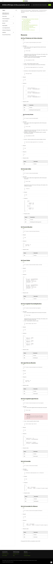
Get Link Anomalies (25, 28)
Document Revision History (6, 34)
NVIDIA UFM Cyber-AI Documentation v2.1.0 (37, 11)
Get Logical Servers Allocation (27, 26)
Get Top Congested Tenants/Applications (30, 25)
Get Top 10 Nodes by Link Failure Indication (30, 19)
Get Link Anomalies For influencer (28, 29)
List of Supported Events (6, 27)
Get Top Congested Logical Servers (28, 27)
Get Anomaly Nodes (27, 20)
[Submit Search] (49, 5)
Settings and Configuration (6, 30)
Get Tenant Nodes (25, 23)
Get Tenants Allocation (26, 22)
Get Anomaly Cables (26, 21)
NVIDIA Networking (35, 10)
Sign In (50, 0)
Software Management (5, 18)
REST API (3, 23)
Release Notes (4, 16)
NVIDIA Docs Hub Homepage (26, 10)
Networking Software (43, 10)
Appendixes (4, 32)
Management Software (25, 11)
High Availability (4, 25)
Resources (22, 12)
